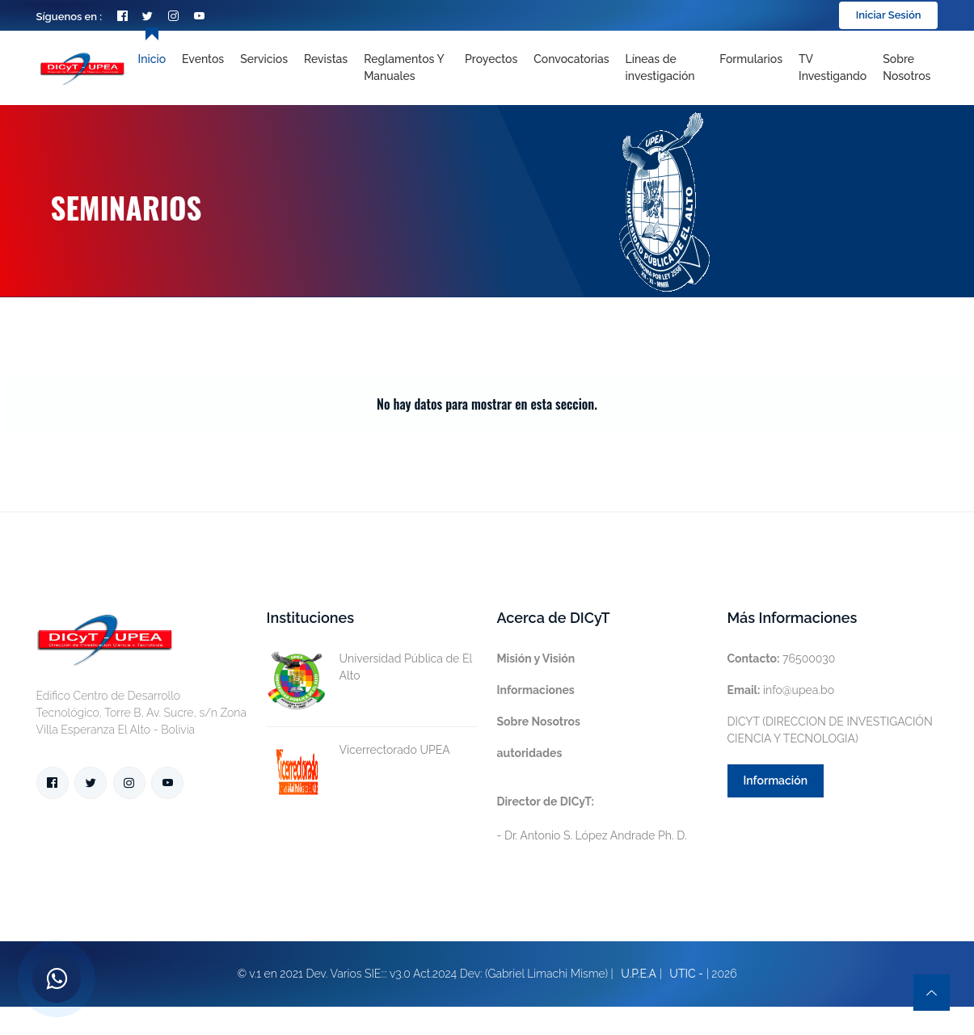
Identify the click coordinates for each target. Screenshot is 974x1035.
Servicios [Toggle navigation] (264, 59)
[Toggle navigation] (665, 68)
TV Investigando (832, 67)
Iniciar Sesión (888, 15)
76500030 (781, 658)
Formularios (750, 59)
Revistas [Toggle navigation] (326, 59)
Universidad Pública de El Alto (369, 667)
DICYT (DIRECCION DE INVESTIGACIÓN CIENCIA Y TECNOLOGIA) (830, 730)
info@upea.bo (781, 690)
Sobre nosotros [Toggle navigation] (906, 67)
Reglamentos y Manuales (404, 67)
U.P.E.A (638, 973)
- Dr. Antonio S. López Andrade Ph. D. (592, 818)
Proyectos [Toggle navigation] (491, 59)
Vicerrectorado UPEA (358, 750)
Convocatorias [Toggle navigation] (571, 59)
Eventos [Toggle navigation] (203, 59)
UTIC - (686, 973)
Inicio (152, 59)
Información (776, 780)
